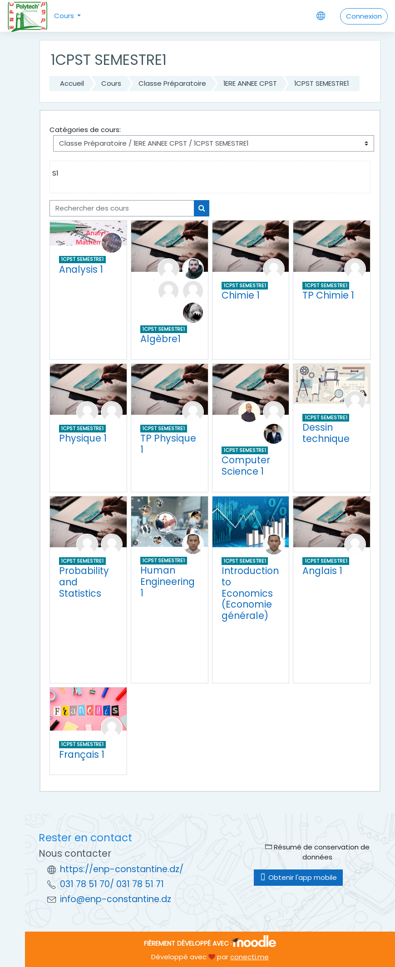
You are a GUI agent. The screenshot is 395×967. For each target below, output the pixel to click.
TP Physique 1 (168, 444)
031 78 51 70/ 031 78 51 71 (112, 884)
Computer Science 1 (246, 465)
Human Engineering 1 (167, 581)
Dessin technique (326, 433)
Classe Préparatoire (172, 83)
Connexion (364, 16)
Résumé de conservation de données (317, 852)
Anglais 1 (322, 570)
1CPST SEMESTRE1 (321, 83)
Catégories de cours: (85, 129)
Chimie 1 (241, 295)
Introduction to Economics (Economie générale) (250, 593)
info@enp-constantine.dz (115, 899)
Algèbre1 (160, 338)
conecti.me (249, 957)
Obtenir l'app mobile (298, 877)
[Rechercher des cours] (121, 208)
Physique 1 (83, 438)
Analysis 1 (81, 269)
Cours (65, 15)
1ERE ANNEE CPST (250, 83)
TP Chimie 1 (328, 295)
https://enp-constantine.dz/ (121, 869)
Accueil (72, 83)
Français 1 (81, 754)
